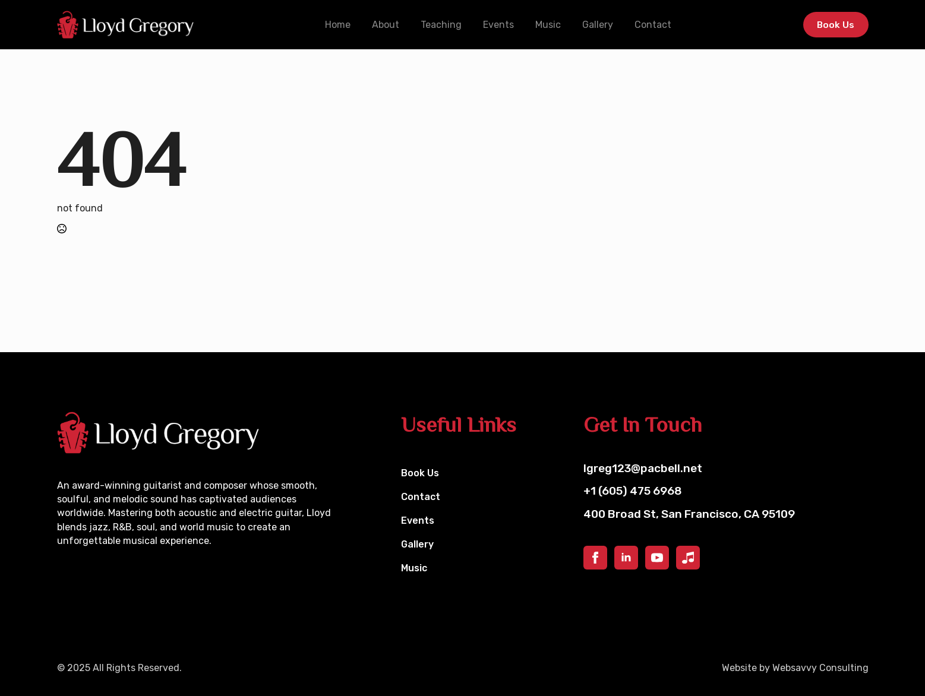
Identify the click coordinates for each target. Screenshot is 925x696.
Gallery (596, 24)
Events (497, 24)
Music (547, 24)
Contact (651, 24)
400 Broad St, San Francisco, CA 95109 (689, 514)
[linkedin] (626, 558)
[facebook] (595, 558)
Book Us (420, 473)
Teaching (439, 24)
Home (336, 24)
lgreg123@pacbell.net (642, 468)
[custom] (688, 558)
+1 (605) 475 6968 (632, 491)
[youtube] (657, 558)
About (384, 24)
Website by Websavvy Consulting (795, 667)
